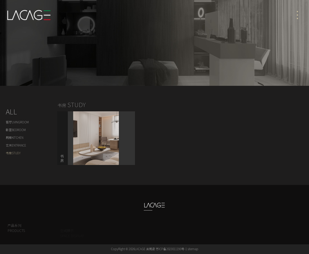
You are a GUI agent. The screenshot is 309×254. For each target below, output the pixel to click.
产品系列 (16, 231)
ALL (11, 111)
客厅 (17, 122)
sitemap (193, 249)
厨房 (14, 137)
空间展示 (39, 91)
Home (10, 91)
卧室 (16, 130)
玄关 (16, 145)
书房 (13, 153)
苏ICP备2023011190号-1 (171, 249)
